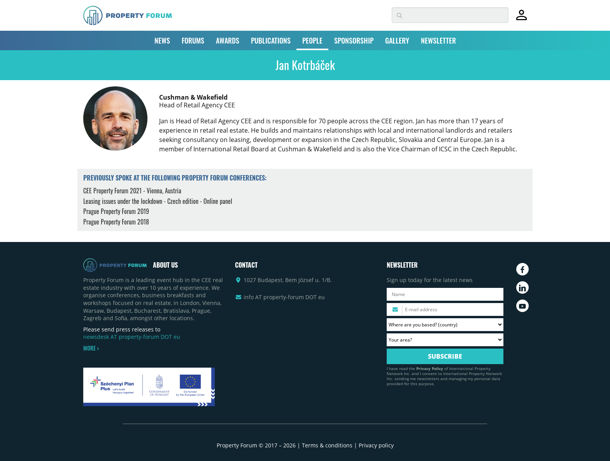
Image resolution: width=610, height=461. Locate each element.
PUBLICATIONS (271, 40)
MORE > (91, 348)
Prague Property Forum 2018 (116, 221)
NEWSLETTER (438, 40)
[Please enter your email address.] (445, 309)
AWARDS (227, 40)
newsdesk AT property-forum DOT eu (131, 336)
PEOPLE (312, 40)
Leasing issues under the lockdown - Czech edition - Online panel (157, 201)
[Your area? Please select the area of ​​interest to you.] (445, 339)
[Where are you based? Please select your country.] (445, 324)
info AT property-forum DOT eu (284, 297)
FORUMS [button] (193, 40)
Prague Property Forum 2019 (116, 211)
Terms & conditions (327, 445)
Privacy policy (376, 445)
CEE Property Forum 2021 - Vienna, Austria (132, 190)
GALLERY (397, 40)
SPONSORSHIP (353, 40)
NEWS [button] (162, 40)
